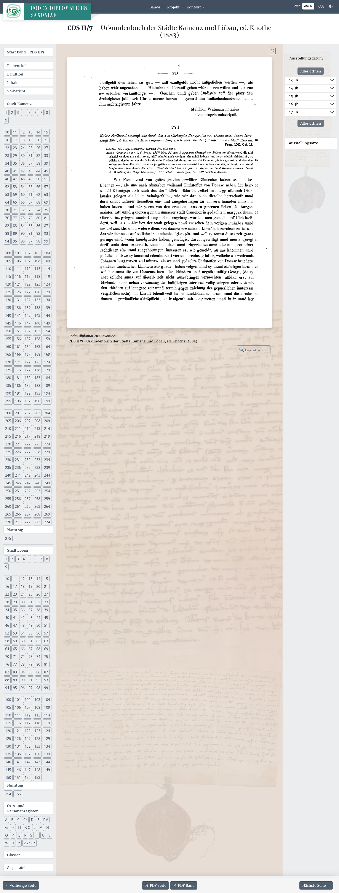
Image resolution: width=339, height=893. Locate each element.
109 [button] (47, 261)
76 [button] (7, 217)
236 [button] (18, 467)
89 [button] (15, 233)
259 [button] (47, 498)
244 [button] (47, 475)
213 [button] (37, 428)
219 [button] (47, 436)
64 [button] (7, 202)
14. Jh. (294, 88)
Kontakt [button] (194, 7)
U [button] (43, 835)
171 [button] (18, 362)
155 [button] (8, 338)
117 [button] (27, 276)
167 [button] (27, 354)
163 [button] (37, 346)
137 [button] (27, 307)
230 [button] (8, 459)
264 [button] (47, 506)
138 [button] (37, 307)
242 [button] (27, 475)
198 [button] (37, 401)
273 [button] (37, 522)
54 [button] (23, 186)
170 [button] (8, 362)
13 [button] (30, 132)
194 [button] (47, 393)
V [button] (49, 835)
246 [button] (18, 483)
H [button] (13, 827)
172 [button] (27, 362)
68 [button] (38, 202)
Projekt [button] (174, 7)
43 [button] (30, 171)
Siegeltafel (16, 868)
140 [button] (8, 315)
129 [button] (47, 292)
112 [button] (27, 268)
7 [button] (41, 112)
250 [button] (8, 490)
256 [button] (18, 498)
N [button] (47, 827)
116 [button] (18, 276)
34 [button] (7, 163)
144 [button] (47, 315)
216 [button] (18, 436)
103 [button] (37, 253)
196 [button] (18, 401)
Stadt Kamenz (19, 104)
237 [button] (27, 467)
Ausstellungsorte (303, 143)
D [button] (32, 819)
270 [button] (8, 522)
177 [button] (27, 370)
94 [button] (7, 241)
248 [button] (37, 483)
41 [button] (15, 171)
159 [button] (47, 338)
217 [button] (27, 436)
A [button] (6, 819)
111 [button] (18, 268)
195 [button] (8, 401)
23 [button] (15, 147)
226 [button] (18, 452)
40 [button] (7, 171)
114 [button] (47, 268)
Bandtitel (15, 74)
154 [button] (47, 331)
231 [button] (18, 459)
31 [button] (30, 155)
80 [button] (38, 217)
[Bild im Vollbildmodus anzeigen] (272, 51)
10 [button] (7, 132)
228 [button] (37, 452)
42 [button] (23, 171)
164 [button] (47, 346)
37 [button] (30, 163)
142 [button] (27, 315)
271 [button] (18, 522)
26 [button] (38, 147)
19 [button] (30, 140)
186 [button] (18, 385)
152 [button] (27, 331)
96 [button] (23, 241)
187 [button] (27, 385)
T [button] (37, 835)
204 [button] (47, 413)
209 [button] (47, 420)
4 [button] (24, 112)
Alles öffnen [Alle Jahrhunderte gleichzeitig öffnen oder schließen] (310, 71)
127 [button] (27, 292)
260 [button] (8, 506)
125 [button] (8, 292)
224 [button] (47, 444)
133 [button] (37, 299)
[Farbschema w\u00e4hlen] (330, 6)
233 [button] (37, 459)
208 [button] (37, 420)
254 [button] (47, 490)
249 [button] (47, 483)
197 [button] (27, 401)
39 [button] (46, 163)
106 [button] (18, 261)
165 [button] (8, 354)
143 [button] (37, 315)
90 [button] (23, 233)
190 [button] (8, 393)
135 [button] (8, 307)
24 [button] (23, 147)
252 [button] (27, 490)
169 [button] (47, 354)
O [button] (6, 835)
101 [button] (18, 253)
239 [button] (47, 467)
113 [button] (37, 268)
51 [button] (46, 179)
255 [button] (8, 498)
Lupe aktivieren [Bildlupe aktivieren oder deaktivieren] (254, 349)
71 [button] (15, 210)
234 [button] (47, 459)
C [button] (18, 819)
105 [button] (8, 261)
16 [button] (7, 140)
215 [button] (8, 436)
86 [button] (38, 225)
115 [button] (8, 276)
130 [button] (8, 299)
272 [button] (27, 522)
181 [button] (18, 377)
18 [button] (23, 140)
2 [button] (12, 112)
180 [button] (8, 377)
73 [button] (30, 210)
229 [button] (47, 452)
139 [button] (47, 307)
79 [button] (30, 217)
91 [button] (30, 233)
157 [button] (27, 338)
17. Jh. (294, 112)
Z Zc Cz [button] (29, 843)
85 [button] (30, 225)
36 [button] (23, 163)
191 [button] (18, 393)
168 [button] (37, 354)
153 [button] (37, 331)
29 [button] (15, 155)
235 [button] (8, 467)
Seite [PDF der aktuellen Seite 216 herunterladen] (155, 885)
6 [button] (35, 112)
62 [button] (38, 194)
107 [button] (27, 261)
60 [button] (23, 194)
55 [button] (30, 186)
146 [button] (18, 323)
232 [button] (27, 459)
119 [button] (47, 276)
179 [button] (47, 370)
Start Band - (25, 52)
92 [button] (38, 233)
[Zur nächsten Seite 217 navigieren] (316, 885)
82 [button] (7, 225)
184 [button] (47, 377)
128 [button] (37, 292)
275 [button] (8, 538)
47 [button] (15, 179)
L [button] (34, 827)
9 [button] (6, 120)
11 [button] (15, 132)
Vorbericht (16, 91)
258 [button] (37, 498)
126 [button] (18, 292)
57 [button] (46, 186)
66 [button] (23, 202)
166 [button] (18, 354)
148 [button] (37, 323)
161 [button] (18, 346)
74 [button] (38, 210)
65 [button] (15, 202)
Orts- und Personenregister (22, 808)
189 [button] (47, 385)
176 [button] (18, 370)
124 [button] (47, 284)
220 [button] (8, 444)
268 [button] (37, 514)
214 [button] (47, 428)
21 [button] (46, 140)
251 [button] (18, 490)
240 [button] (8, 475)
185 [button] (8, 385)
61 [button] (30, 194)
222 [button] (27, 444)
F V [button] (45, 819)
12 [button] (23, 132)
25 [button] (30, 147)
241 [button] (18, 475)
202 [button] (27, 413)
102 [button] (27, 253)
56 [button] (38, 186)
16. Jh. (294, 104)
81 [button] (46, 217)
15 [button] (46, 132)
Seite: (297, 6)
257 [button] (27, 498)
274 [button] (47, 522)
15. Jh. (294, 96)
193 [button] (37, 393)
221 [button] (18, 444)
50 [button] (38, 179)
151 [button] (18, 331)
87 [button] (46, 225)
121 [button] (18, 284)
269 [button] (47, 514)
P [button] (13, 835)
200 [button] (8, 413)
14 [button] (38, 132)
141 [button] (18, 315)
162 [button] (27, 346)
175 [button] (8, 370)
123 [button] (37, 284)
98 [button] (38, 241)
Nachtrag (15, 530)
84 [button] (23, 225)
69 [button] (46, 202)
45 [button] (46, 171)
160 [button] (8, 346)
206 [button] (18, 420)
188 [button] (37, 385)
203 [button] (37, 413)
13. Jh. (294, 80)
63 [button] (46, 194)
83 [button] (15, 225)
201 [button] (18, 413)
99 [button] (46, 241)
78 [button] (23, 217)
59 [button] (15, 194)
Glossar (13, 855)
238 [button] (37, 467)
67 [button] (30, 202)
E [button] (38, 819)
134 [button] (47, 299)
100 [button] (8, 253)
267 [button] (27, 514)
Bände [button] (155, 7)
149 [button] (47, 323)
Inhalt (12, 82)
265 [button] (8, 514)
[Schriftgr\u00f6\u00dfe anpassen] (321, 6)
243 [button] (37, 475)
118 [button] (37, 276)
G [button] (6, 827)
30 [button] (23, 155)
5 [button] (29, 112)
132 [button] (27, 299)
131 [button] (18, 299)
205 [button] (8, 420)
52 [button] (7, 186)
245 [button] (8, 483)
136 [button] (18, 307)
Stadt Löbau (17, 550)
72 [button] (23, 210)
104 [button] (47, 253)
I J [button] (19, 827)
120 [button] (8, 284)
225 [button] (8, 452)
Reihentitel (16, 66)
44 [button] (38, 171)
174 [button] (47, 362)
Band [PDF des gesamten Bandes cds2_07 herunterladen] (184, 885)
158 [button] (37, 338)
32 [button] (38, 155)
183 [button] (37, 377)
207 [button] (27, 420)
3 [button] (18, 112)
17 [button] (15, 140)
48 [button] (23, 179)
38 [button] (38, 163)
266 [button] (18, 514)
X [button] (13, 843)
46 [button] (7, 179)
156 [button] (18, 338)
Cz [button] (25, 819)
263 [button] (37, 506)
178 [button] (37, 370)
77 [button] (15, 217)
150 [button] (8, 331)
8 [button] (47, 112)
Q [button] (19, 835)
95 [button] (15, 241)
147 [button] (27, 323)
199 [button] (47, 401)
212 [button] (27, 428)
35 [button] (15, 163)
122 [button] (27, 284)
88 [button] (7, 233)
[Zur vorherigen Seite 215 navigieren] (21, 885)
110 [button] (8, 268)
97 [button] (30, 241)
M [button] (40, 827)
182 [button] (27, 377)
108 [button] (37, 261)
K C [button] (27, 827)
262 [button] (27, 506)
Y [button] (19, 843)
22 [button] (7, 147)
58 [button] (7, 194)
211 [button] (18, 428)
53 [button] (15, 186)
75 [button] (46, 210)
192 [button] (27, 393)
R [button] (25, 835)
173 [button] (37, 362)
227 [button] (27, 452)
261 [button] (18, 506)
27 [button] (46, 147)
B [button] (12, 819)
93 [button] (46, 233)
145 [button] (8, 323)
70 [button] (7, 210)
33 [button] (46, 155)
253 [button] (37, 490)
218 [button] (37, 436)
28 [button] (7, 155)
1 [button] (6, 112)
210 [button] (8, 428)
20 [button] (38, 140)
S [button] (31, 835)
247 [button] (27, 483)
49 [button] (30, 179)
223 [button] (37, 444)
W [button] (6, 843)
